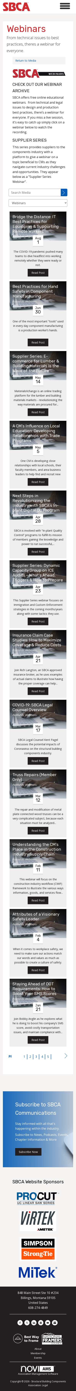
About (38, 1349)
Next (65, 1057)
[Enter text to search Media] (35, 192)
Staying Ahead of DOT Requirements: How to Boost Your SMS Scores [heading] (34, 989)
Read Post (38, 273)
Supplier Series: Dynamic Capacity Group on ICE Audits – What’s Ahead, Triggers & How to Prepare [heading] (37, 572)
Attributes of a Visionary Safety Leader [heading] (35, 916)
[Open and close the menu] (51, 6)
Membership (38, 1353)
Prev (10, 1056)
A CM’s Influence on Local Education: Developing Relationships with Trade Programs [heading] (36, 433)
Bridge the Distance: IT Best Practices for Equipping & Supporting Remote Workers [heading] (35, 224)
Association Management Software (38, 1371)
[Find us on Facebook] (20, 1322)
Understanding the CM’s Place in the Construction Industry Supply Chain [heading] (36, 849)
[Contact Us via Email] (55, 1322)
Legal (45, 1385)
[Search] (64, 192)
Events (38, 1357)
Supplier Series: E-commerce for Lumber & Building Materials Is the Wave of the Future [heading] (35, 363)
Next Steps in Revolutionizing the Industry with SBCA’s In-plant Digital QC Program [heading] (35, 503)
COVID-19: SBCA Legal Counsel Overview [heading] (32, 707)
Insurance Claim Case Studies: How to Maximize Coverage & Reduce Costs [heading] (36, 640)
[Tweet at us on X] (27, 1322)
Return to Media (25, 60)
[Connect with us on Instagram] (40, 1322)
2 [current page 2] (30, 1056)
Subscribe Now (28, 1152)
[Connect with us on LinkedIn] (33, 1322)
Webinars (30, 236)
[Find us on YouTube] (47, 1322)
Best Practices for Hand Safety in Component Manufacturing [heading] (35, 291)
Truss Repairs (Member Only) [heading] (34, 777)
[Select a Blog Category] (38, 203)
